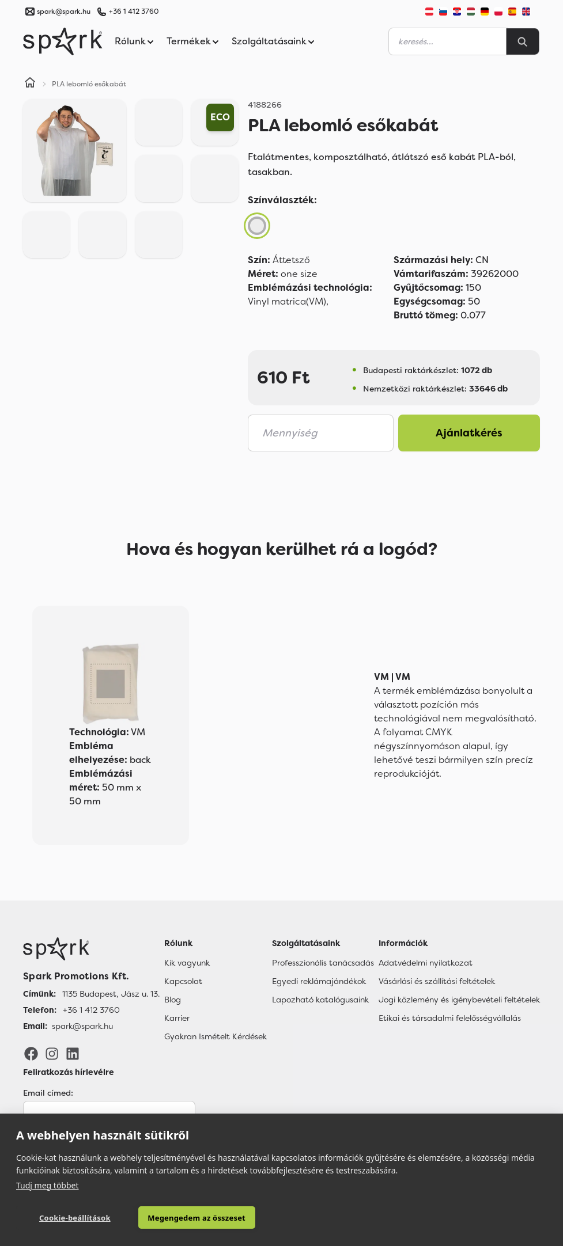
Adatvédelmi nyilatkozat (426, 963)
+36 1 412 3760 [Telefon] (91, 1010)
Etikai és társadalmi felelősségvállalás (450, 1018)
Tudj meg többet (47, 1184)
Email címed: (48, 1093)
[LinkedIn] (73, 1053)
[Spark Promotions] (63, 41)
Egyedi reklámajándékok (319, 981)
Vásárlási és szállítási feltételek (437, 981)
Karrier (177, 1018)
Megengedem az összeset (179, 1218)
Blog (172, 999)
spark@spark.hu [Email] (82, 1026)
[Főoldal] (91, 948)
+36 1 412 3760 (133, 11)
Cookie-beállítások (68, 1218)
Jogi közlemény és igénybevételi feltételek (459, 999)
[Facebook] (31, 1053)
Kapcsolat (183, 981)
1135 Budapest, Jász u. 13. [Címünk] (111, 994)
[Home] (30, 84)
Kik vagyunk (187, 963)
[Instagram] (52, 1053)
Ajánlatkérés (469, 433)
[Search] (522, 41)
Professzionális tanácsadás (323, 963)
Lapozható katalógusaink (320, 999)
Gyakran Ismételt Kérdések (215, 1036)
